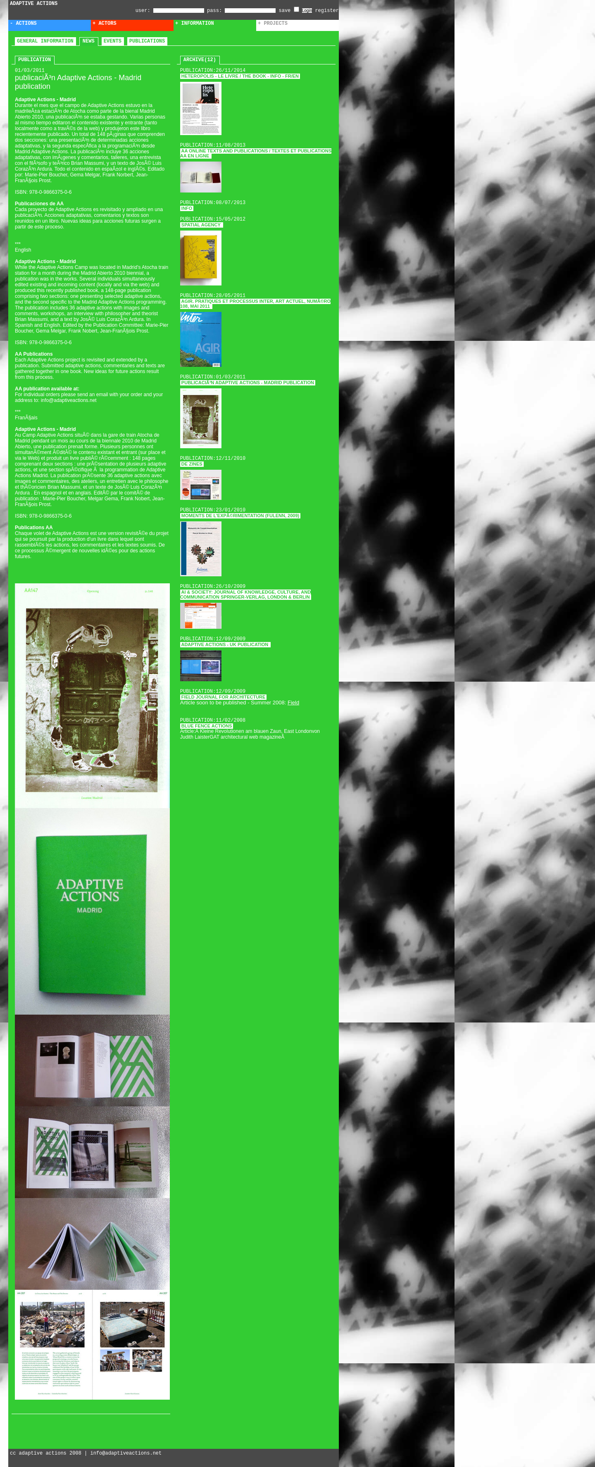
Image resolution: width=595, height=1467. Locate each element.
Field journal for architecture (223, 696)
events (112, 41)
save (289, 11)
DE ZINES (192, 463)
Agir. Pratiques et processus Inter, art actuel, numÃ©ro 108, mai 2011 (255, 304)
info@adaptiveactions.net (126, 1453)
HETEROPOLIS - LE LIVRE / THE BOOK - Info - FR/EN (240, 76)
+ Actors (105, 23)
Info (186, 208)
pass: (214, 11)
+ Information (194, 23)
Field (293, 702)
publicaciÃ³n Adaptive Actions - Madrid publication (247, 382)
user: (144, 11)
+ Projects (273, 23)
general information (45, 41)
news (89, 41)
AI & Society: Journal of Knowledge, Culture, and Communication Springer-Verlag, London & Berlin (245, 594)
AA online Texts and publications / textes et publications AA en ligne (255, 153)
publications (147, 41)
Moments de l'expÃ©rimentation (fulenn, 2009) (240, 515)
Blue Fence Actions (206, 725)
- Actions (23, 23)
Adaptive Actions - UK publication (225, 644)
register (327, 11)
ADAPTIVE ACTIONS (33, 4)
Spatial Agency (201, 224)
